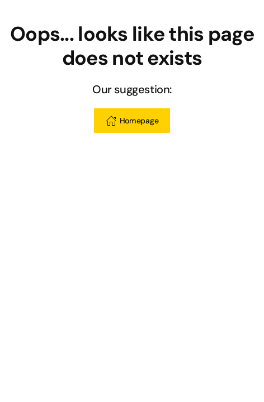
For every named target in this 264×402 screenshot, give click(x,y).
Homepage (132, 120)
